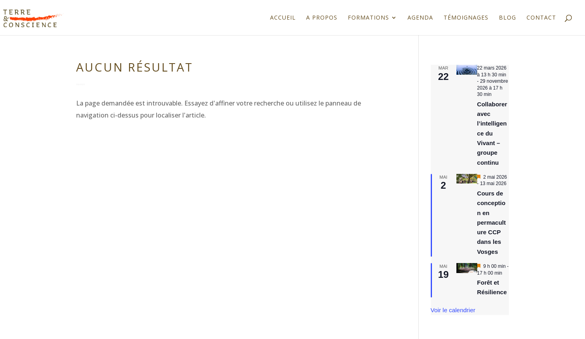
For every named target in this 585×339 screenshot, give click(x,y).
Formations (368, 18)
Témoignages (466, 18)
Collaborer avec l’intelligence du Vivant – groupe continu (492, 133)
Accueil (283, 18)
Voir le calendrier (453, 310)
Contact (541, 18)
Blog (507, 18)
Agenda (420, 18)
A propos (321, 18)
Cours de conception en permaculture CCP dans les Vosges (491, 222)
